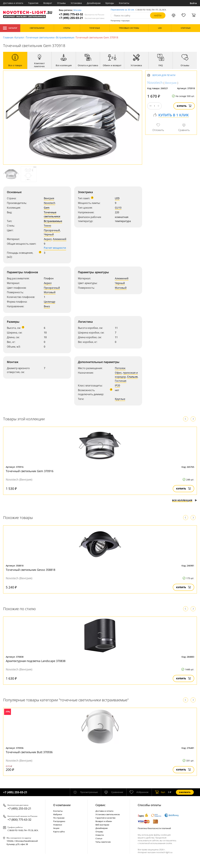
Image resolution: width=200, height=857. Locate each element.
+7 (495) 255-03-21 (81, 18)
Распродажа (59, 821)
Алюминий (59, 239)
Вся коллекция (184, 500)
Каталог (10, 28)
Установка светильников (107, 814)
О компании (62, 805)
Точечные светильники (40, 37)
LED (117, 198)
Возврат (47, 3)
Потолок (120, 368)
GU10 (118, 207)
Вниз (47, 306)
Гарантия (33, 3)
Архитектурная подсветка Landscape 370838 (35, 661)
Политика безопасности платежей (154, 828)
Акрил (47, 239)
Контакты (124, 3)
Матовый (50, 292)
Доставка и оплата (13, 3)
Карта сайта (59, 831)
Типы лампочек (103, 841)
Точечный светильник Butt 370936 (29, 752)
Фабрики (57, 814)
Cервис (100, 805)
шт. (160, 792)
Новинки (57, 824)
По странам (58, 817)
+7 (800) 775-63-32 (81, 14)
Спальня (132, 376)
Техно (47, 225)
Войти (193, 3)
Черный (49, 234)
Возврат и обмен (103, 821)
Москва (77, 10)
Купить (184, 105)
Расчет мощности (55, 247)
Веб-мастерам (102, 824)
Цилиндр (49, 301)
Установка (76, 3)
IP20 (117, 385)
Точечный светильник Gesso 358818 (30, 570)
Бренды (109, 3)
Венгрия (49, 198)
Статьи (98, 838)
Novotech (49, 203)
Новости (99, 835)
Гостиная (120, 381)
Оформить (185, 792)
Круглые (120, 399)
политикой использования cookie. (155, 843)
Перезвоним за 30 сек (122, 9)
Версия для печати (163, 75)
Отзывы (61, 3)
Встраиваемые (65, 37)
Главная (8, 37)
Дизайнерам (93, 3)
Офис (118, 372)
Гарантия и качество (105, 817)
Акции (56, 828)
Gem (46, 207)
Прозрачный (52, 230)
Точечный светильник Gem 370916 (29, 471)
